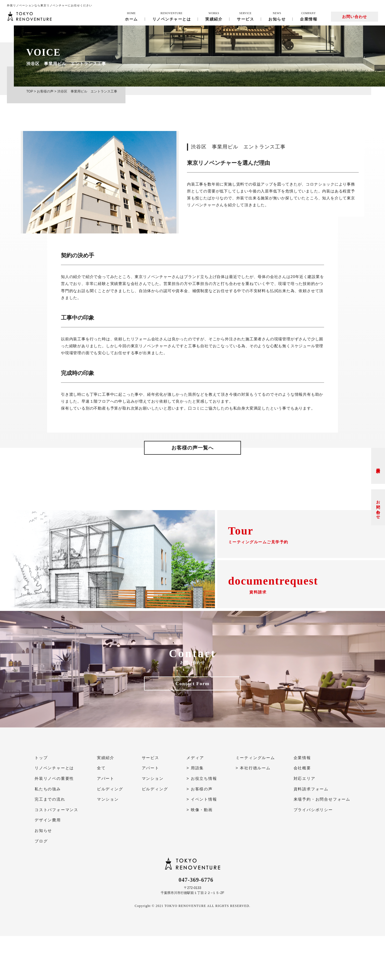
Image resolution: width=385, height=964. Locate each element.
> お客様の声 (199, 817)
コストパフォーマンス (56, 838)
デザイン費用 (48, 848)
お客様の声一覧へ (192, 448)
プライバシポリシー (313, 838)
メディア (195, 785)
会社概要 (302, 796)
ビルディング (110, 817)
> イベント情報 (201, 827)
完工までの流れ (50, 827)
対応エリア (304, 806)
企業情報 (308, 16)
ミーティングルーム (255, 785)
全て (101, 796)
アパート (105, 806)
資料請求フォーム (311, 817)
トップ (41, 785)
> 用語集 (195, 796)
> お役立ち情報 (201, 806)
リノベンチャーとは (171, 16)
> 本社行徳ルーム (253, 796)
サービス (245, 16)
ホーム (131, 16)
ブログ (41, 869)
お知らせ (277, 16)
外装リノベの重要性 (54, 806)
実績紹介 (213, 16)
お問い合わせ (354, 16)
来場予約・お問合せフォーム (322, 827)
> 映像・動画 (199, 838)
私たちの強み (48, 817)
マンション (108, 827)
